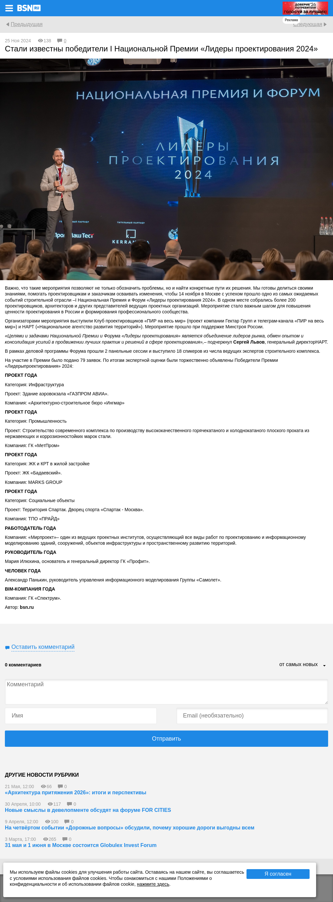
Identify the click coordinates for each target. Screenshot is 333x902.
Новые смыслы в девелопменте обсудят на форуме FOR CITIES (88, 810)
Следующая (307, 24)
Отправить (166, 738)
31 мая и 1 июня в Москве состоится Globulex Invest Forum (80, 845)
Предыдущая (27, 24)
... (324, 666)
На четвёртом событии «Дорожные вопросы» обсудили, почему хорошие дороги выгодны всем (129, 827)
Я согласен (277, 874)
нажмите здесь (153, 884)
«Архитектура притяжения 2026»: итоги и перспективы (75, 792)
